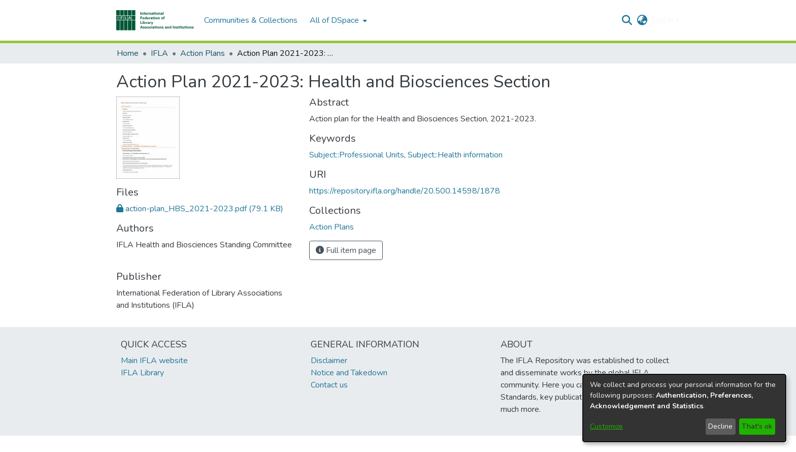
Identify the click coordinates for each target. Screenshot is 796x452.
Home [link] (128, 53)
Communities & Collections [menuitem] (250, 20)
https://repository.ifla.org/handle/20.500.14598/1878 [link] (404, 191)
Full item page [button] (346, 250)
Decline (720, 426)
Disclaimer (329, 360)
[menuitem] (337, 20)
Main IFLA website (154, 360)
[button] (155, 20)
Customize (606, 426)
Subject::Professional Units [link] (356, 154)
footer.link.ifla (353, 443)
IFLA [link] (159, 53)
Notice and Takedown (349, 372)
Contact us (329, 385)
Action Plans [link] (202, 53)
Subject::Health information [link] (455, 154)
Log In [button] (663, 20)
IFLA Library (142, 372)
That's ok (757, 426)
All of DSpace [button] (334, 20)
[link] (199, 208)
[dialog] (684, 408)
